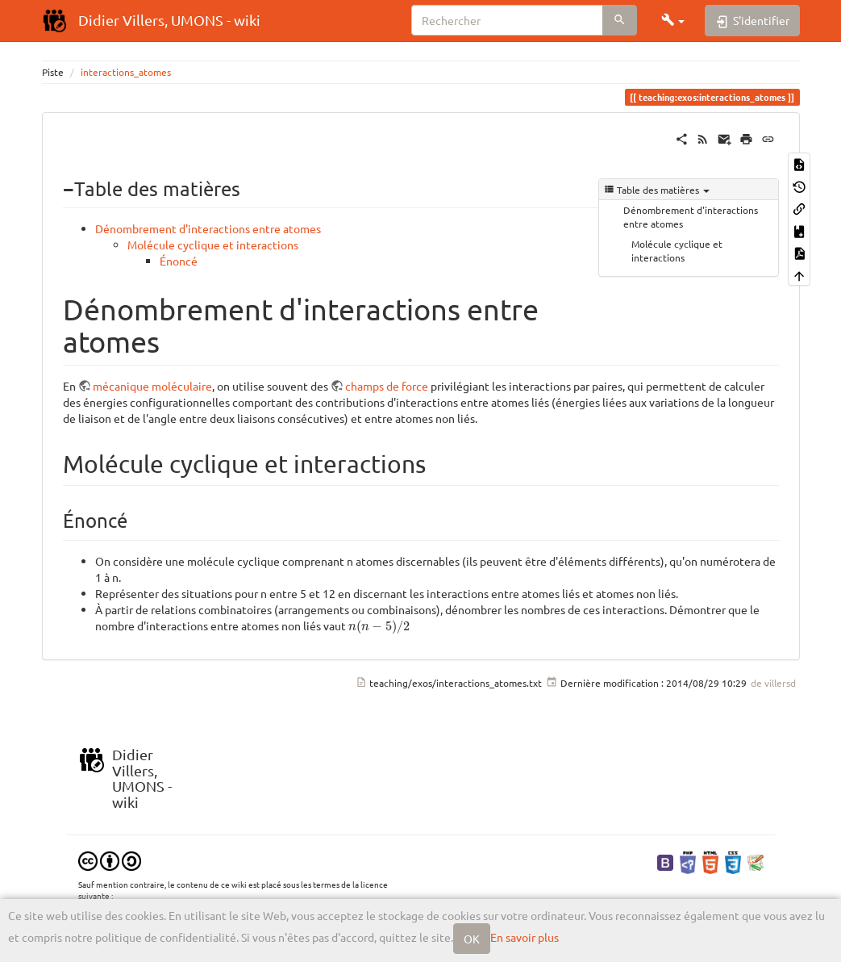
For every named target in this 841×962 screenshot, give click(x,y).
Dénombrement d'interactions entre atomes (690, 216)
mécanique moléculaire (152, 386)
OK (472, 938)
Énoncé (179, 260)
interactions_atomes (126, 71)
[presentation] (379, 627)
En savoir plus (524, 937)
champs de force (386, 386)
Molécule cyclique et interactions (676, 250)
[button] (673, 20)
